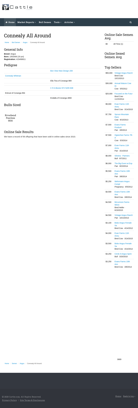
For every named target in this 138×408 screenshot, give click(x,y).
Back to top (129, 396)
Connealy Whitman (13, 76)
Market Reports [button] (26, 22)
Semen (14, 363)
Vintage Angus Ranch (124, 73)
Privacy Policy (9, 400)
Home (10, 22)
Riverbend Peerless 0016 (10, 118)
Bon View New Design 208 (61, 71)
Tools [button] (57, 22)
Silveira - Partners (122, 156)
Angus (25, 42)
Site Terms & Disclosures (32, 400)
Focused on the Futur (123, 94)
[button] (130, 22)
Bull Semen (45, 22)
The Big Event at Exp (123, 163)
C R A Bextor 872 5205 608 (61, 88)
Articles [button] (69, 22)
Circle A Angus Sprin (123, 254)
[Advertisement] (87, 9)
